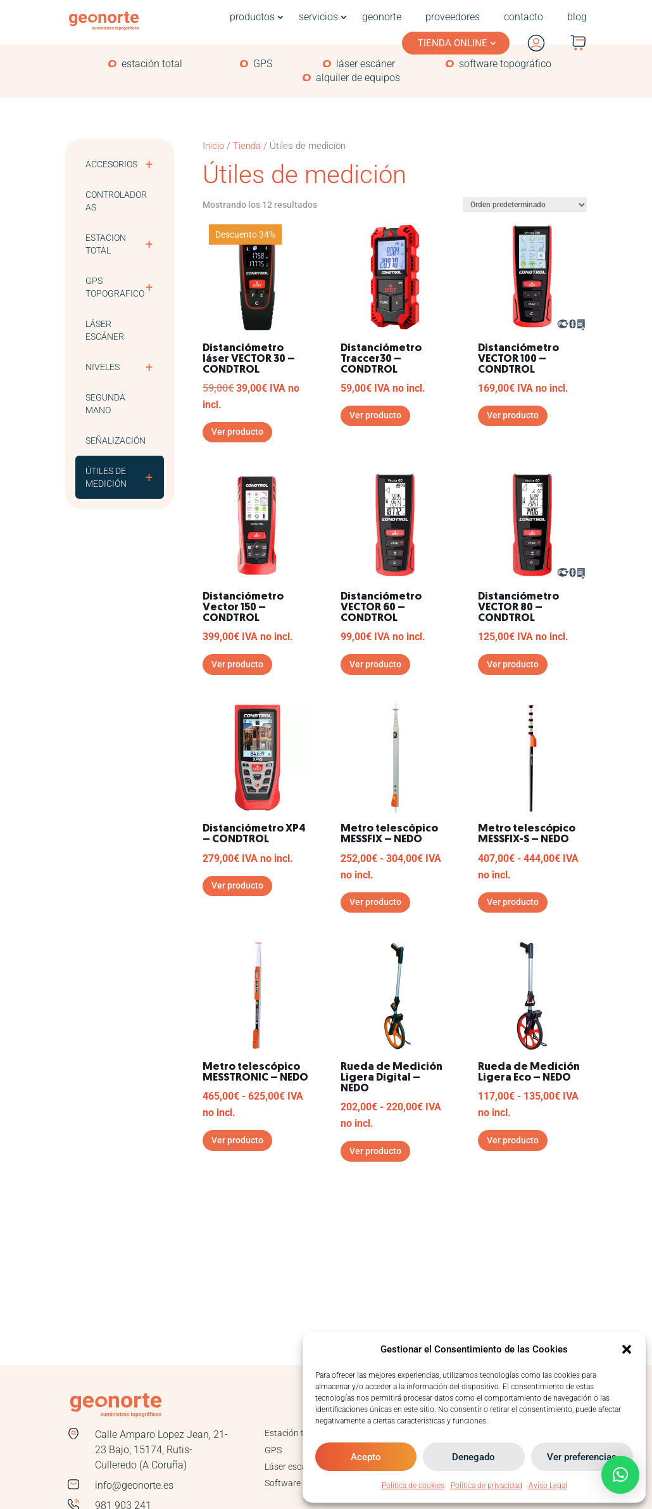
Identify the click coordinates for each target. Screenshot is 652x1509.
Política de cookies (413, 1485)
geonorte (381, 17)
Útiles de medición (124, 477)
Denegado (473, 1457)
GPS (262, 64)
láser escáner (365, 64)
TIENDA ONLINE (452, 43)
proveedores (452, 17)
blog (577, 17)
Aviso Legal (548, 1485)
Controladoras (116, 200)
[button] (626, 1349)
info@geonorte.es (134, 1485)
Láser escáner (104, 330)
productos (252, 17)
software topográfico (505, 64)
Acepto (366, 1457)
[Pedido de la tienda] (525, 204)
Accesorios (124, 164)
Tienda (247, 145)
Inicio (213, 145)
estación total (152, 64)
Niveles (124, 367)
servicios (318, 17)
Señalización (115, 440)
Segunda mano (105, 403)
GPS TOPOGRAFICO (124, 287)
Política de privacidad (486, 1485)
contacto (523, 17)
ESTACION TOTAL (124, 244)
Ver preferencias (582, 1457)
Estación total (292, 1433)
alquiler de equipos (358, 78)
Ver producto (237, 432)
